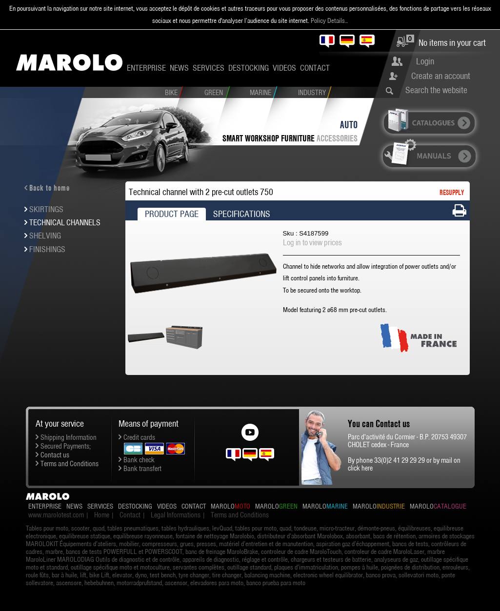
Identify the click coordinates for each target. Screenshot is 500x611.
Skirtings (46, 209)
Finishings (47, 249)
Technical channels (64, 222)
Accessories (337, 138)
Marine (260, 93)
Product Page (172, 214)
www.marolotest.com (56, 515)
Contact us (54, 455)
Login (425, 61)
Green (213, 93)
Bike (171, 93)
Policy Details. (328, 20)
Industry (312, 93)
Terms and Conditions (69, 464)
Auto (349, 124)
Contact (315, 67)
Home (101, 515)
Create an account (440, 76)
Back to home (49, 187)
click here (360, 468)
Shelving (45, 235)
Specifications (241, 214)
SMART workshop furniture (269, 138)
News (179, 67)
